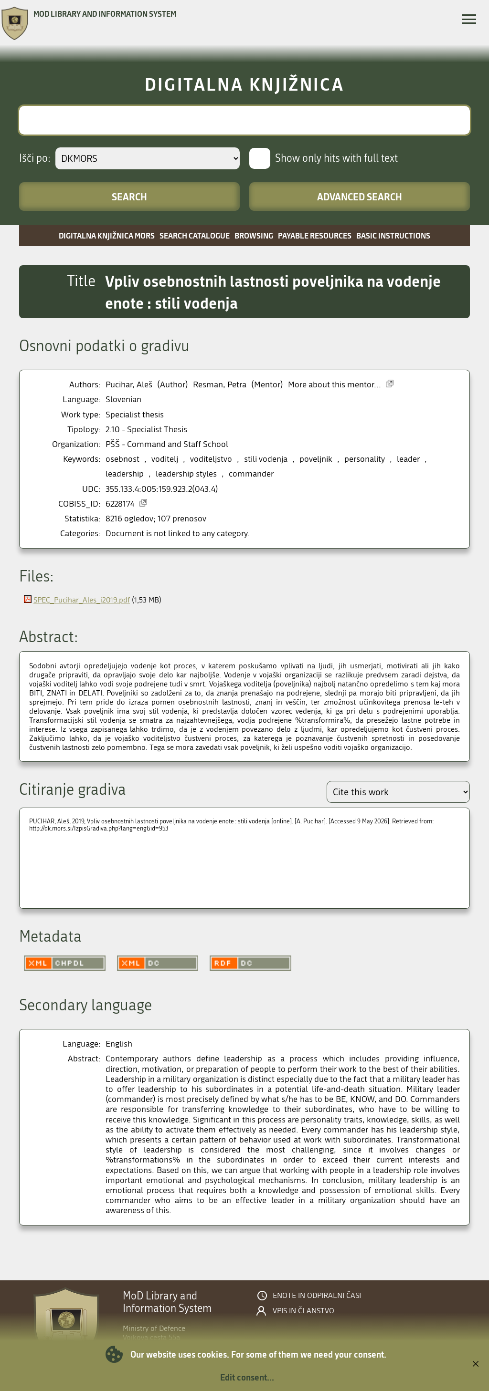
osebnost (122, 459)
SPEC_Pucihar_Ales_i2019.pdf (81, 599)
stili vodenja (265, 459)
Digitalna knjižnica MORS (107, 235)
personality (364, 459)
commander (251, 474)
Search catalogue (194, 235)
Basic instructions (393, 235)
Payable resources (314, 235)
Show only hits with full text (336, 158)
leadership (125, 474)
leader (408, 459)
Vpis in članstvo (303, 1311)
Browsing (253, 235)
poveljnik (315, 459)
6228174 (120, 504)
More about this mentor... (334, 385)
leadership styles (186, 474)
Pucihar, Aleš (129, 385)
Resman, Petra (219, 385)
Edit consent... (247, 1377)
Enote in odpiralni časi (317, 1295)
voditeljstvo (211, 459)
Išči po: (35, 158)
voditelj (164, 459)
